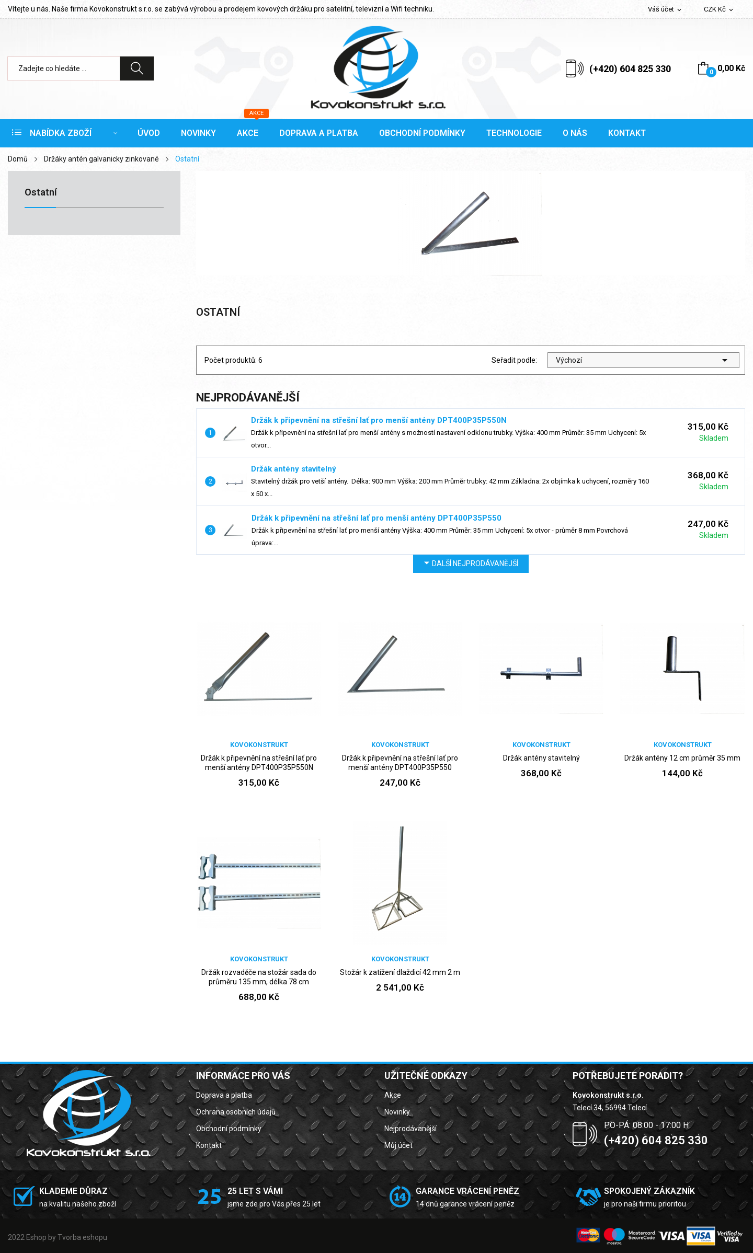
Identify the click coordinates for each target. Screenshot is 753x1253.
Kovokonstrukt (259, 744)
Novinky (397, 1112)
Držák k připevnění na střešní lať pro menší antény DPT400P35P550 (376, 518)
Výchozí (643, 360)
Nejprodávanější (410, 1128)
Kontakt (209, 1145)
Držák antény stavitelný (293, 469)
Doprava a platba (224, 1095)
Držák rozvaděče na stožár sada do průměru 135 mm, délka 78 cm (258, 977)
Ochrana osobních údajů (236, 1112)
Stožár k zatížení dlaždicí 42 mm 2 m (400, 972)
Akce (392, 1095)
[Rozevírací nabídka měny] (719, 10)
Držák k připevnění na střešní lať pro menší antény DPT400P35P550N (379, 420)
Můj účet (398, 1145)
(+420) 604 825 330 (630, 68)
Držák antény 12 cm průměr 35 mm (682, 758)
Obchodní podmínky (228, 1128)
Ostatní (41, 193)
